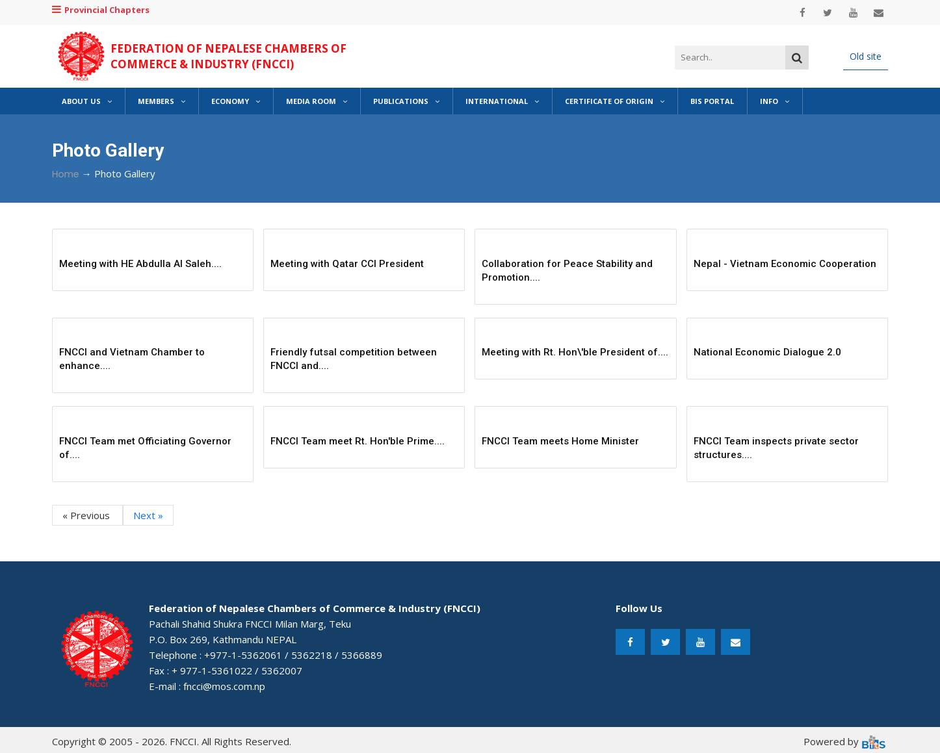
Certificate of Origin (614, 101)
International (502, 101)
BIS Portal (712, 101)
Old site (865, 56)
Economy (235, 101)
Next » (148, 515)
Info (774, 101)
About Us (87, 101)
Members (161, 101)
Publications (406, 101)
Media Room (316, 101)
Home (65, 174)
